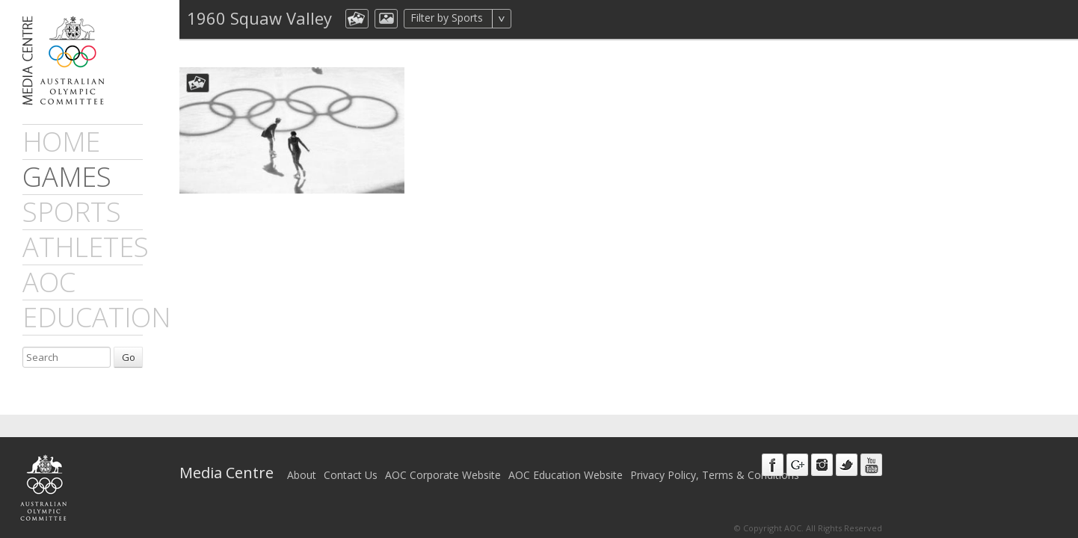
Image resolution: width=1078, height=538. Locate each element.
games (66, 176)
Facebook (772, 465)
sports (71, 212)
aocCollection (357, 18)
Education (96, 317)
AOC (49, 282)
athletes (85, 247)
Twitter (846, 465)
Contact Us (351, 475)
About (301, 475)
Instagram (822, 465)
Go (128, 357)
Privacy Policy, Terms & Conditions (714, 475)
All (531, 18)
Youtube (871, 465)
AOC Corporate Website (443, 475)
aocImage (386, 18)
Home (61, 141)
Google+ (797, 465)
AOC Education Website (565, 475)
